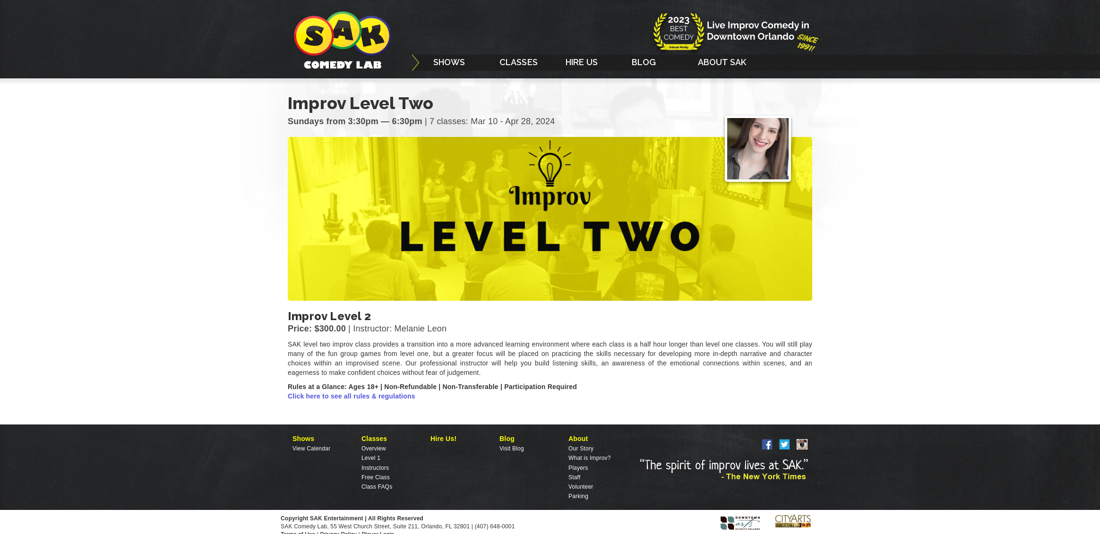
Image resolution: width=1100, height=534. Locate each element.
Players (578, 468)
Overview (373, 448)
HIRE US (582, 62)
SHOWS (449, 62)
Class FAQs (376, 486)
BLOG (644, 62)
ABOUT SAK (722, 62)
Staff (574, 477)
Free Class (375, 477)
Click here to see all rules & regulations (351, 396)
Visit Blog (511, 448)
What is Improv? (589, 458)
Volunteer (580, 486)
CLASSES (518, 62)
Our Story (580, 448)
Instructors (375, 468)
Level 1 (370, 458)
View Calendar (311, 448)
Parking (578, 496)
